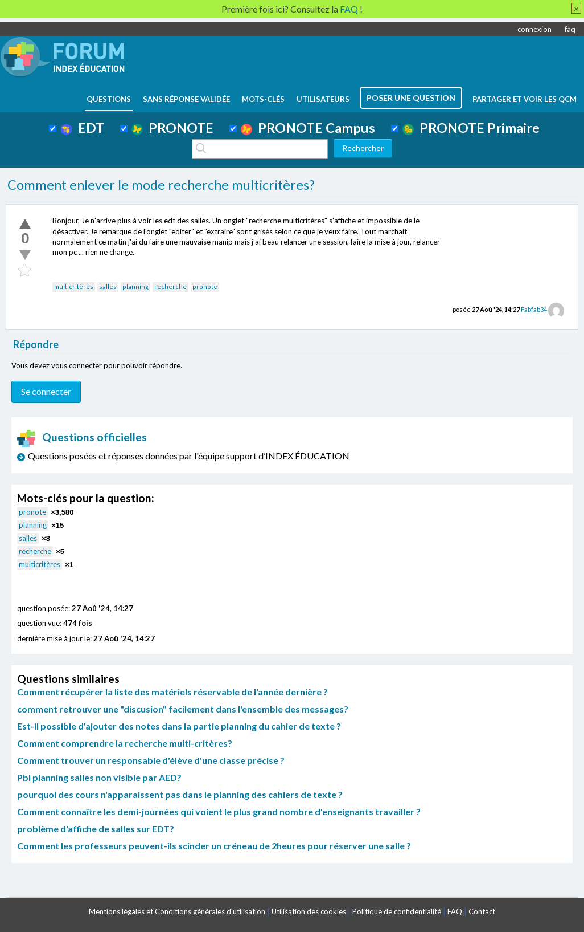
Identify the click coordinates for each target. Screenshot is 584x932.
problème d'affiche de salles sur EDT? (95, 828)
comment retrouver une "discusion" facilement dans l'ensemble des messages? (182, 708)
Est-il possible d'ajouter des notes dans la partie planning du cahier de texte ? (179, 726)
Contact (481, 911)
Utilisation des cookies (309, 911)
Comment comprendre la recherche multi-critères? (124, 743)
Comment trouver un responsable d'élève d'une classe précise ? (151, 760)
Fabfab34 (534, 309)
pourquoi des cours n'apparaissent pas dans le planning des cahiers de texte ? (180, 794)
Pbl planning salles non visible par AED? (99, 777)
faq (570, 29)
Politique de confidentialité (396, 911)
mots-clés (263, 99)
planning (135, 286)
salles (108, 286)
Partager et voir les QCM (524, 99)
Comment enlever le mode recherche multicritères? (161, 185)
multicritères (73, 286)
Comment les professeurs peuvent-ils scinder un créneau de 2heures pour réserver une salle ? (214, 845)
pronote (204, 286)
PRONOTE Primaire (471, 128)
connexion (534, 29)
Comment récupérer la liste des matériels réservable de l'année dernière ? (172, 691)
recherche (170, 286)
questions (109, 99)
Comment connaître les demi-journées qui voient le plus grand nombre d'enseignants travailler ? (219, 811)
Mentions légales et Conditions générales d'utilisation (177, 911)
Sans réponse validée (186, 99)
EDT (82, 128)
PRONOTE (172, 128)
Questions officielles (82, 436)
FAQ (454, 911)
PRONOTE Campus (308, 128)
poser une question (411, 98)
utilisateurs (323, 99)
